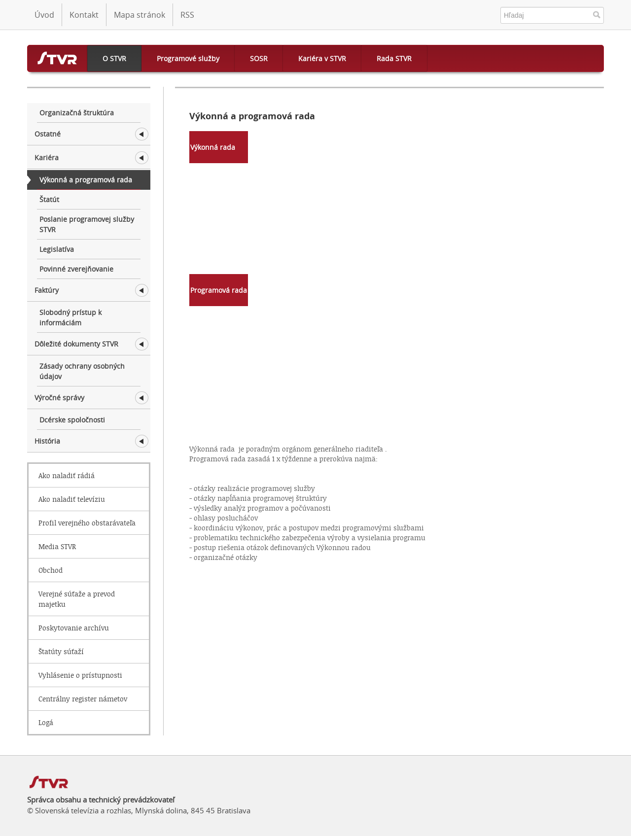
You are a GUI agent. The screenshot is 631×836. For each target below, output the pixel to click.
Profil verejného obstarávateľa (87, 522)
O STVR (114, 58)
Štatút (49, 199)
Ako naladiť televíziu (71, 499)
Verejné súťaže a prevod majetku (76, 599)
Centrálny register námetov (82, 698)
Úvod (44, 14)
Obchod (50, 570)
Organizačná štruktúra (76, 112)
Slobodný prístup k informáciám (70, 317)
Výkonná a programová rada (85, 179)
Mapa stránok (139, 14)
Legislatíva (56, 249)
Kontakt (84, 14)
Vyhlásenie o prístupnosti (80, 675)
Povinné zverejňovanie (76, 269)
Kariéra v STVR (322, 58)
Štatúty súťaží (61, 651)
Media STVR (57, 546)
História (47, 441)
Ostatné (48, 134)
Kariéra (47, 157)
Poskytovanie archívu (73, 627)
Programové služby (188, 58)
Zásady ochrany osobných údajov (82, 371)
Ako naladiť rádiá (66, 475)
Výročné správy (59, 397)
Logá (45, 722)
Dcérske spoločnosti (72, 419)
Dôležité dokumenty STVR (76, 343)
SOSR (259, 58)
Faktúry (47, 290)
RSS (187, 14)
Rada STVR (394, 58)
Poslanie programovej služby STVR (86, 224)
